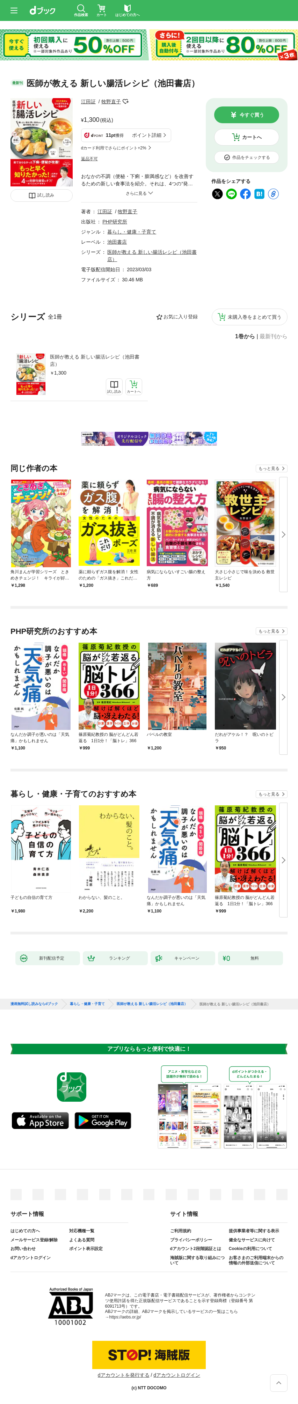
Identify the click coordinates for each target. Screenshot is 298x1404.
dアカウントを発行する (124, 1375)
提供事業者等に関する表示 (254, 1230)
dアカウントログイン (30, 1257)
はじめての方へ (25, 1230)
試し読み (45, 195)
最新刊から (274, 336)
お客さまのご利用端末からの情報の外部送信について (256, 1260)
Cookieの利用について (250, 1248)
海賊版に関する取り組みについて (197, 1260)
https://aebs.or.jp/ (125, 1317)
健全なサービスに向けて (252, 1239)
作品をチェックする (251, 157)
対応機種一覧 (81, 1230)
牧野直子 (111, 101)
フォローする (125, 101)
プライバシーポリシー (191, 1239)
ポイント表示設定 (86, 1248)
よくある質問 (81, 1239)
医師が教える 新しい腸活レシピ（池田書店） (94, 360)
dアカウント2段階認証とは (195, 1248)
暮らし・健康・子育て (131, 232)
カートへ (252, 137)
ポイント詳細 (146, 135)
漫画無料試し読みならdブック (34, 1004)
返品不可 (89, 158)
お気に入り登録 (180, 316)
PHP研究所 (114, 221)
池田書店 (117, 242)
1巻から (245, 336)
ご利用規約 (180, 1230)
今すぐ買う (252, 115)
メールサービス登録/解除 (34, 1239)
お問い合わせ (23, 1248)
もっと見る (269, 468)
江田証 (88, 101)
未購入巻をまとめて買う (255, 317)
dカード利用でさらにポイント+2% (113, 148)
